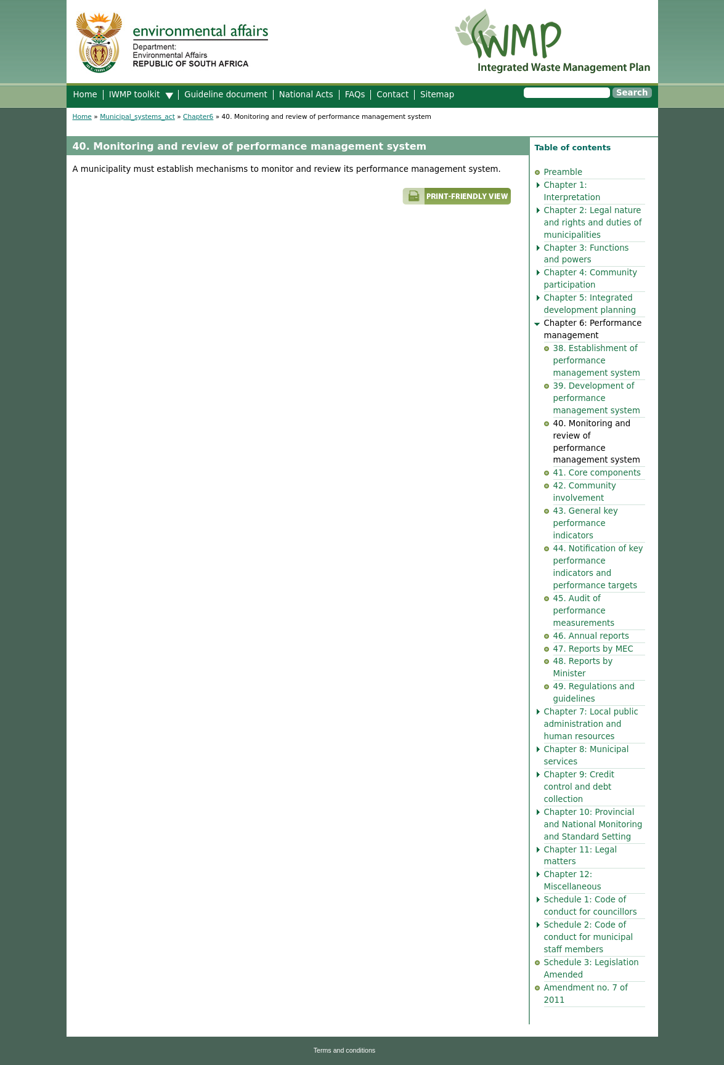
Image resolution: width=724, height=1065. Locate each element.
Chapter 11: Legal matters (580, 856)
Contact (392, 94)
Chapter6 (198, 117)
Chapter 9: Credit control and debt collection (579, 787)
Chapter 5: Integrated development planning (590, 304)
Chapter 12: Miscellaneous (572, 880)
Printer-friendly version (356, 201)
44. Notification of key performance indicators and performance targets (598, 567)
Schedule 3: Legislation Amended (591, 968)
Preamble (563, 172)
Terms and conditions (344, 1050)
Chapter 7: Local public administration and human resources (591, 724)
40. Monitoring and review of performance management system (596, 442)
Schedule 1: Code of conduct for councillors (590, 906)
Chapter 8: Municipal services (586, 755)
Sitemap (437, 94)
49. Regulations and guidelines (594, 692)
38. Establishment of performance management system (596, 361)
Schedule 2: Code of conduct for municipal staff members (588, 937)
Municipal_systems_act (137, 117)
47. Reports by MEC (593, 649)
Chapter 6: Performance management (593, 329)
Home (85, 94)
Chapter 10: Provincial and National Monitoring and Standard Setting (593, 824)
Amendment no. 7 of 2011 (586, 994)
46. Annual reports (591, 636)
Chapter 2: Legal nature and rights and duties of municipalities (593, 223)
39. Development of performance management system (596, 398)
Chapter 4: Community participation (591, 279)
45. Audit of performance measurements (584, 611)
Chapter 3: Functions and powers (586, 254)
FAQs (355, 94)
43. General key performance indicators (585, 523)
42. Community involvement (584, 492)
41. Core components (597, 472)
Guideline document (225, 94)
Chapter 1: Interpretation (572, 191)
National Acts (306, 94)
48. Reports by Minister (583, 667)
